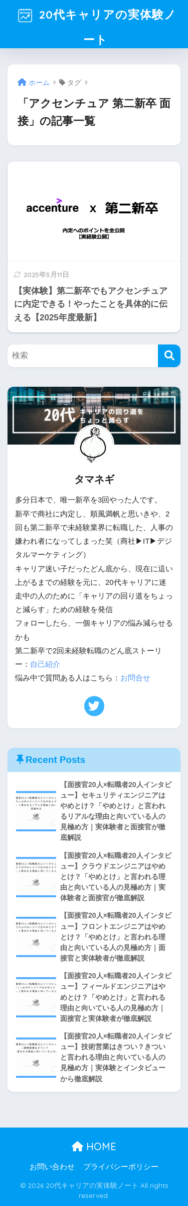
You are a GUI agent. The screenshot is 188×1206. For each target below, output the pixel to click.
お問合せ (135, 678)
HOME (94, 1146)
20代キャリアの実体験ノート (95, 23)
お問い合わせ (52, 1167)
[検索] (169, 355)
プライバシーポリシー (120, 1167)
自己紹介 (45, 664)
